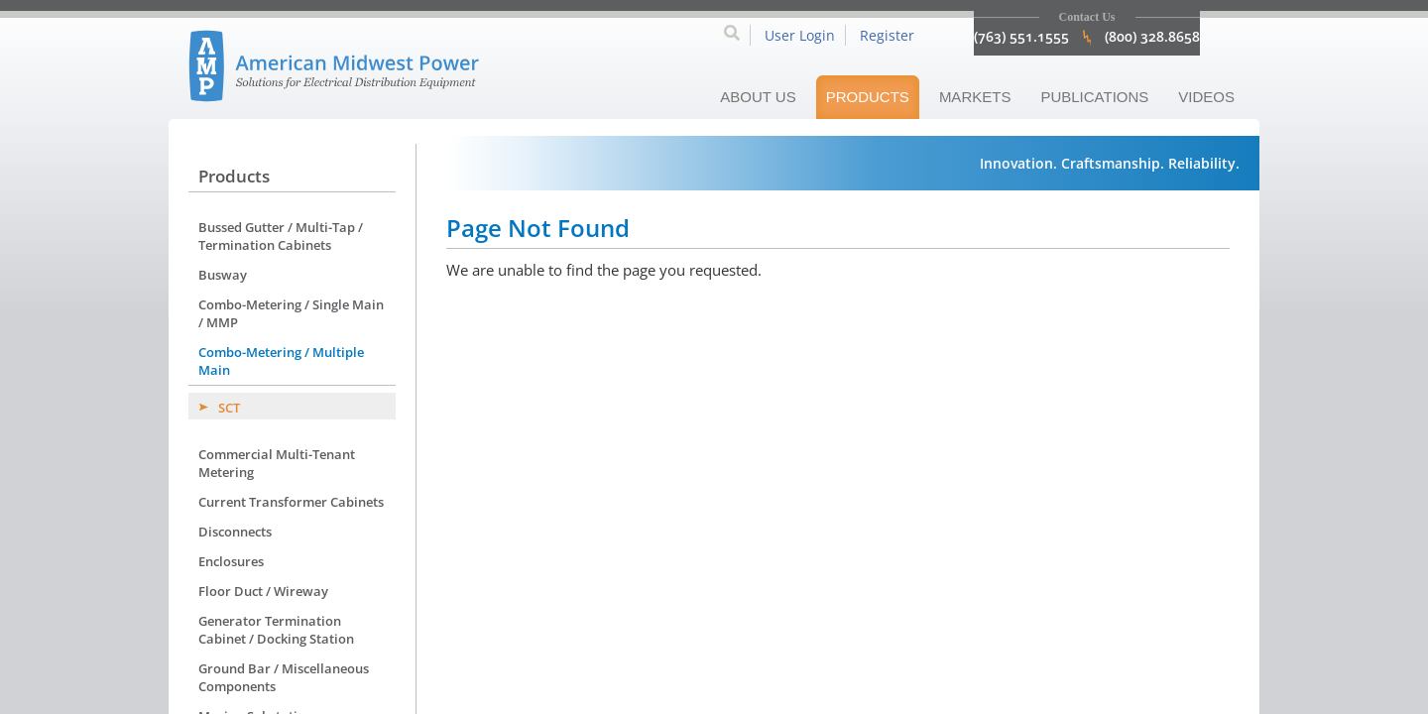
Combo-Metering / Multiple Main (281, 361)
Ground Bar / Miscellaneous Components (283, 677)
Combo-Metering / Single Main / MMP (291, 313)
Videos (1206, 96)
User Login (800, 35)
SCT (229, 407)
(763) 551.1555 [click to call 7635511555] (1021, 36)
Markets (975, 96)
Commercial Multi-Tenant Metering (276, 463)
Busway (222, 275)
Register (887, 35)
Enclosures (231, 561)
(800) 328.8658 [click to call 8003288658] (1152, 36)
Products (867, 96)
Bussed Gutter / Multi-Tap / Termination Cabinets (280, 236)
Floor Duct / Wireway (263, 591)
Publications (1094, 96)
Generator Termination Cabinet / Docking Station (276, 630)
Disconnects (235, 531)
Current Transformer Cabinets (291, 502)
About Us (757, 96)
